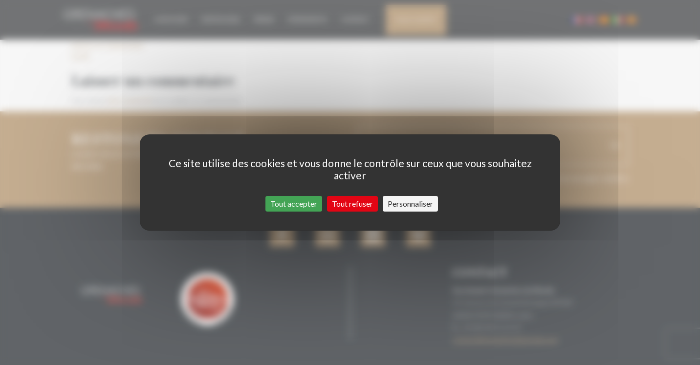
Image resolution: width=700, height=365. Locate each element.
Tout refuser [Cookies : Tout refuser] (352, 203)
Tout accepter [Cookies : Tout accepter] (293, 203)
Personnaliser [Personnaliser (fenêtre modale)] (410, 203)
